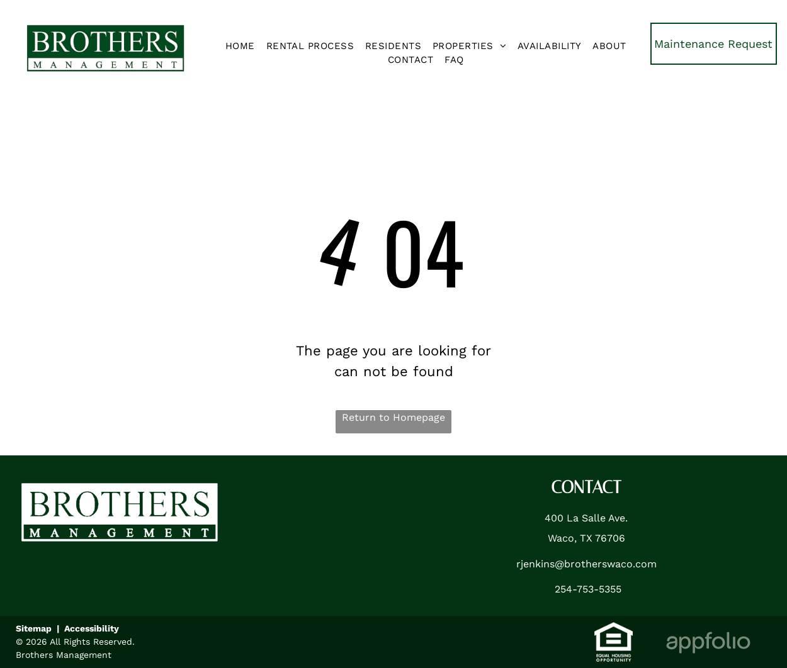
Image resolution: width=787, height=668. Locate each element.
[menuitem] (240, 46)
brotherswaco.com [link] (610, 564)
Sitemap (34, 628)
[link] (713, 44)
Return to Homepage (393, 417)
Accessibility (91, 628)
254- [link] (566, 589)
